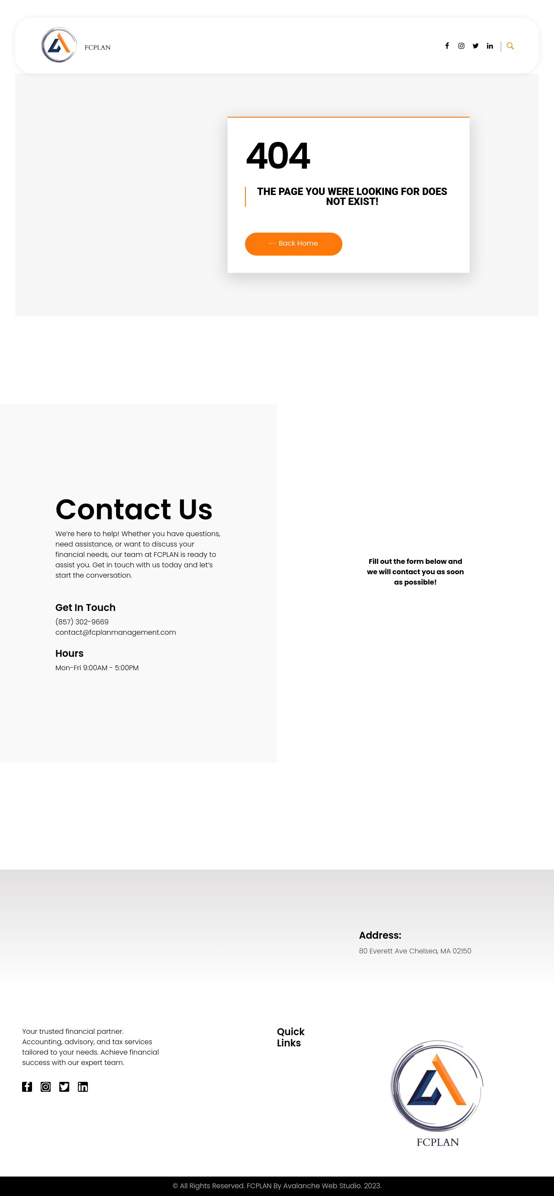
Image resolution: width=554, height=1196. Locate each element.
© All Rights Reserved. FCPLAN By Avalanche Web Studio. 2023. (277, 1186)
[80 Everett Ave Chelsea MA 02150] (154, 929)
